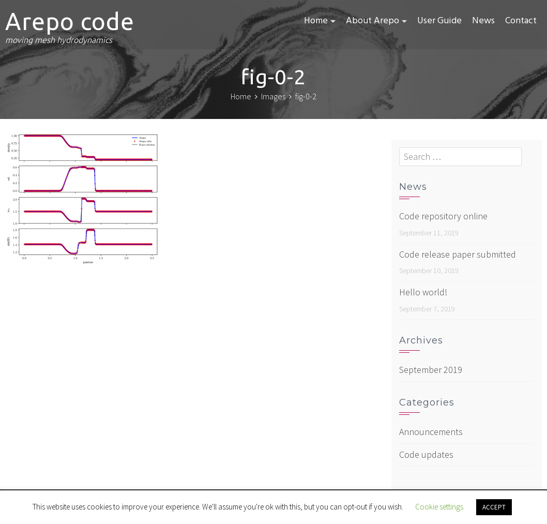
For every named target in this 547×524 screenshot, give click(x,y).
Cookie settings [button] (439, 507)
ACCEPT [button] (494, 507)
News (483, 20)
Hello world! (423, 292)
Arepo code (69, 21)
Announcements (431, 432)
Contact (521, 20)
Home (316, 20)
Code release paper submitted (457, 254)
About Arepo (372, 20)
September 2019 (430, 370)
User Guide (439, 20)
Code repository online (443, 216)
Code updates (426, 454)
